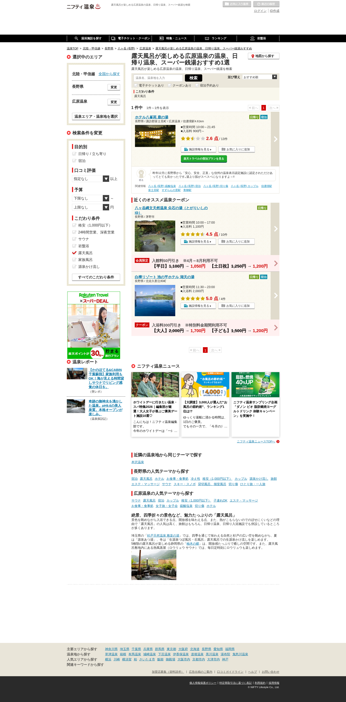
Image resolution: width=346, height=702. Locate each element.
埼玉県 (124, 649)
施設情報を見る (199, 149)
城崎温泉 (149, 654)
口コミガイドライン (230, 671)
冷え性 (195, 478)
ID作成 (274, 11)
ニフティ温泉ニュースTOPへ (256, 441)
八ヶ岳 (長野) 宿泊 (190, 186)
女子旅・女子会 (167, 506)
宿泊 (134, 478)
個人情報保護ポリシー (202, 682)
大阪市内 (183, 659)
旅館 (274, 478)
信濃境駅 (266, 186)
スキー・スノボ (185, 484)
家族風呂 (85, 260)
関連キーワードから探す (85, 664)
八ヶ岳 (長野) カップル (244, 186)
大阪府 (183, 649)
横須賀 (127, 659)
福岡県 (230, 649)
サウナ (166, 484)
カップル (241, 478)
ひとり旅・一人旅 (252, 484)
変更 (114, 87)
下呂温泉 (164, 654)
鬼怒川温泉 (240, 654)
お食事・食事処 (177, 478)
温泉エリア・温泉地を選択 (96, 116)
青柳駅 (187, 190)
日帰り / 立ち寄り (92, 154)
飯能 (160, 659)
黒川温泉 (212, 654)
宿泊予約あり (209, 85)
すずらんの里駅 (171, 190)
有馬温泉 (134, 654)
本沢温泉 (137, 462)
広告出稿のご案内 (200, 671)
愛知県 (218, 649)
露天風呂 (146, 478)
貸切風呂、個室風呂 (212, 484)
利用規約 (260, 682)
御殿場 (170, 659)
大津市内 (213, 659)
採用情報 (274, 682)
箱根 (123, 654)
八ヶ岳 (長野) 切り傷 (215, 186)
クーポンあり (182, 85)
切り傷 (233, 484)
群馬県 (159, 649)
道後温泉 (197, 654)
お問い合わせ (270, 671)
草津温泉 (111, 654)
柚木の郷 (192, 543)
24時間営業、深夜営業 (96, 232)
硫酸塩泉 (186, 506)
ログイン (260, 11)
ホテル (159, 478)
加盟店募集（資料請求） (168, 671)
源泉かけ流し (258, 478)
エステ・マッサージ (145, 484)
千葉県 (136, 649)
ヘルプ (252, 671)
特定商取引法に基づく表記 (235, 682)
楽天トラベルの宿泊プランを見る (204, 158)
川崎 (117, 659)
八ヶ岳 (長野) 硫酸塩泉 (162, 186)
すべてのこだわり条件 (96, 277)
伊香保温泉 (181, 654)
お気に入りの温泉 (237, 4)
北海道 (195, 649)
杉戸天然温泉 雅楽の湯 (163, 535)
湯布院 (225, 654)
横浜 (108, 659)
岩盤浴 (83, 246)
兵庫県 (148, 649)
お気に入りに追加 (238, 149)
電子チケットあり (151, 85)
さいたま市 (147, 659)
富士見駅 (153, 190)
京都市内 (198, 659)
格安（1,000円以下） (217, 478)
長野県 (206, 649)
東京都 (171, 649)
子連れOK (220, 500)
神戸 (225, 659)
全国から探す (109, 74)
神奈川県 (111, 649)
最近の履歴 (266, 4)
